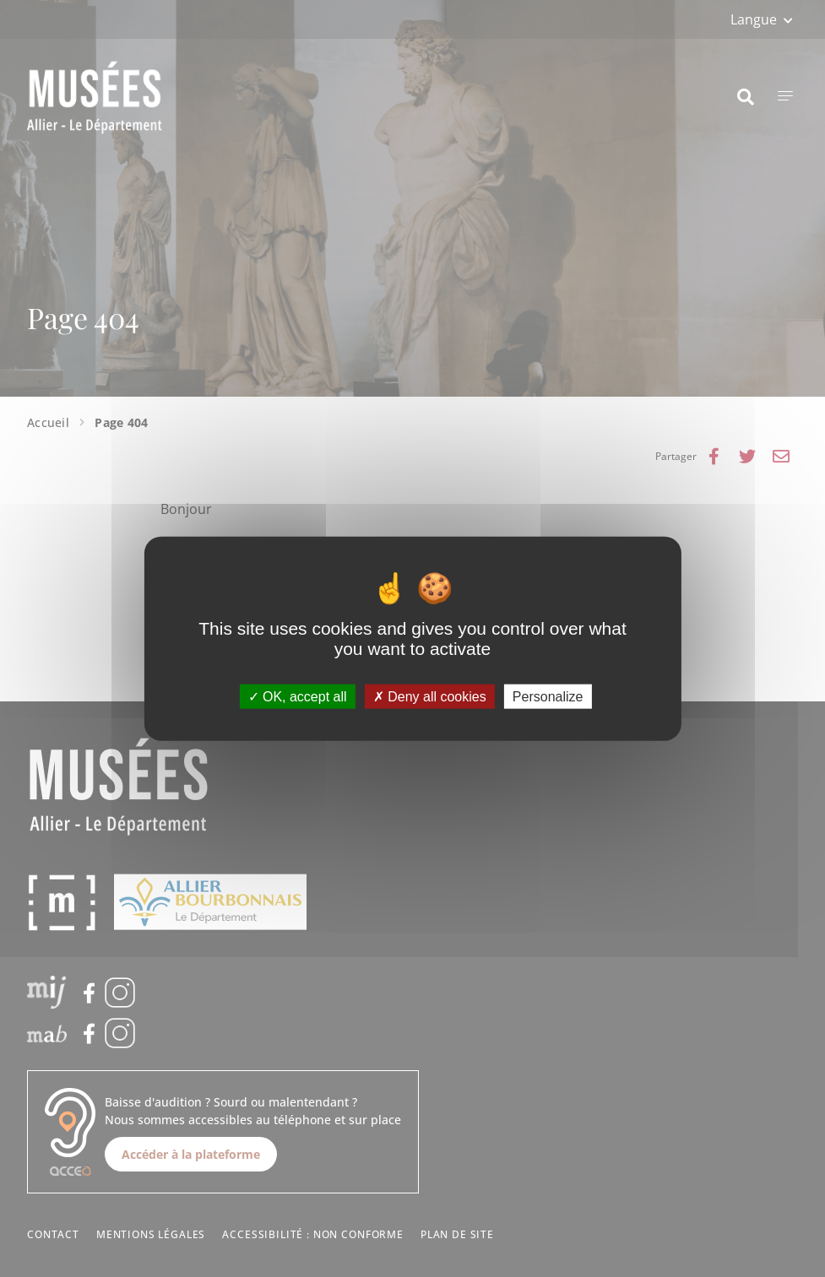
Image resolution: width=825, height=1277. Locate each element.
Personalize (548, 697)
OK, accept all (297, 697)
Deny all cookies (429, 697)
